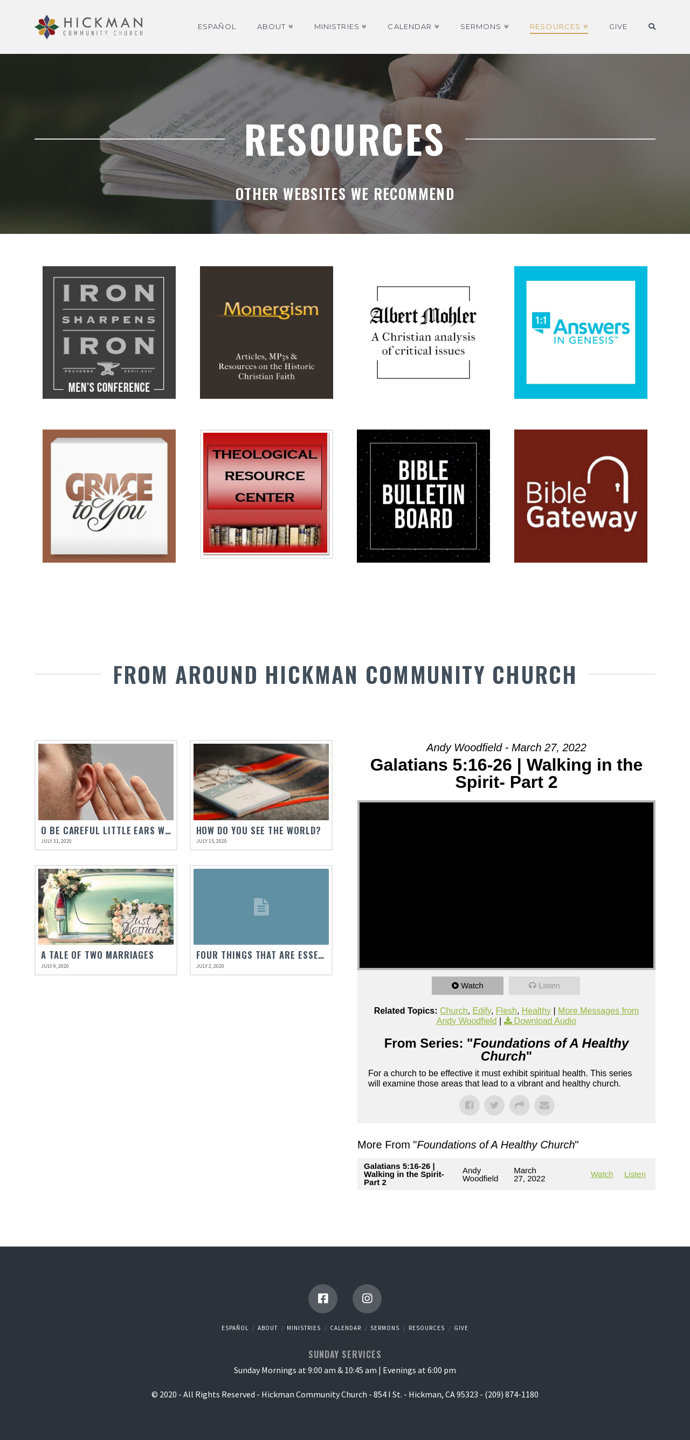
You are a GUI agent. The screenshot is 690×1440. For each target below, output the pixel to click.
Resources (427, 1328)
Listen (550, 985)
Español (235, 1328)
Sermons (384, 1328)
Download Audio (545, 1021)
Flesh (506, 1010)
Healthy (536, 1010)
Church (454, 1010)
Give (461, 1328)
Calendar (345, 1328)
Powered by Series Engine (616, 1211)
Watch (472, 985)
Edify (482, 1010)
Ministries (304, 1328)
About (268, 1328)
